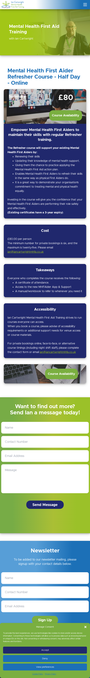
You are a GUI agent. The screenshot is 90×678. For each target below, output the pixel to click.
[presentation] (45, 521)
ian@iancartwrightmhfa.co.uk (25, 252)
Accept (45, 650)
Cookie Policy (37, 674)
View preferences (45, 667)
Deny (45, 658)
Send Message (45, 505)
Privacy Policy (50, 674)
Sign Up (45, 620)
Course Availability (65, 115)
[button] (85, 626)
